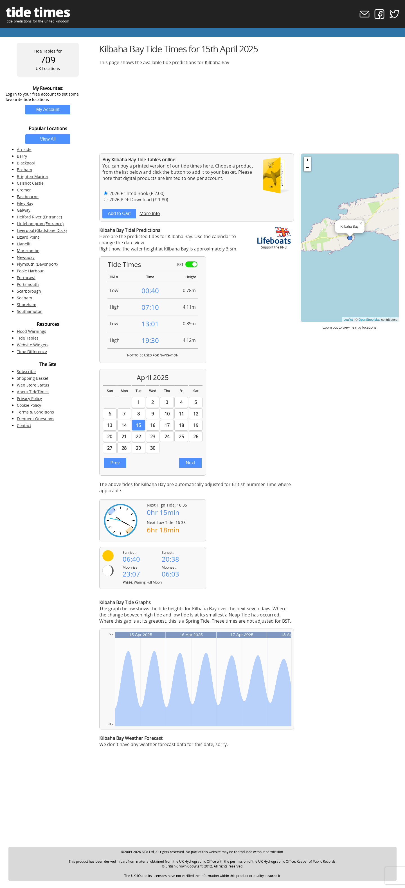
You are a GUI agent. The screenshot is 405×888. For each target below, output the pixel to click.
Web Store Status (33, 385)
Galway (23, 210)
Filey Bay (25, 203)
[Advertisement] (249, 109)
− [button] (307, 167)
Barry (22, 156)
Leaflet (348, 319)
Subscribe (26, 371)
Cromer (24, 190)
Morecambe (28, 250)
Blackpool (26, 163)
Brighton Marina (32, 176)
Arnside (24, 149)
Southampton (29, 311)
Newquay (26, 257)
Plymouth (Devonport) (37, 264)
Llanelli (23, 244)
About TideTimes (33, 391)
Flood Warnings (31, 331)
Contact (24, 425)
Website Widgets (32, 344)
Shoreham (26, 304)
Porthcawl (26, 277)
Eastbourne (28, 196)
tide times (38, 12)
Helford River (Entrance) (39, 217)
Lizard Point (28, 237)
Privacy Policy (29, 398)
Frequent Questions (35, 418)
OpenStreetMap (370, 319)
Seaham (24, 297)
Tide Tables (28, 338)
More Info (150, 213)
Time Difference (32, 351)
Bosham (24, 169)
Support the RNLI (274, 245)
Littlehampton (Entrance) (40, 223)
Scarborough (29, 291)
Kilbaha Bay (350, 227)
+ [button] (307, 160)
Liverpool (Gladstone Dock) (42, 230)
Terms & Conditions (35, 412)
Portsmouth (28, 284)
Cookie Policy (29, 405)
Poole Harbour (30, 271)
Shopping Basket (32, 378)
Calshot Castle (30, 183)
